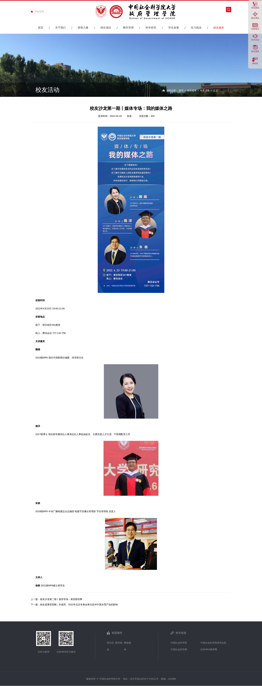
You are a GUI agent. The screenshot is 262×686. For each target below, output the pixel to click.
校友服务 (191, 90)
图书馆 (118, 642)
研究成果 (255, 51)
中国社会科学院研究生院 (213, 642)
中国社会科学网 (179, 649)
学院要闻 (255, 8)
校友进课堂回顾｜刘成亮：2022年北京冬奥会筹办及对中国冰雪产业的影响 (79, 604)
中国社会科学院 (179, 642)
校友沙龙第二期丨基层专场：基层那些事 (61, 599)
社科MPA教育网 (209, 649)
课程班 (255, 63)
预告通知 (255, 18)
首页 (181, 90)
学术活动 (255, 40)
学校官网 (39, 11)
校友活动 (205, 90)
